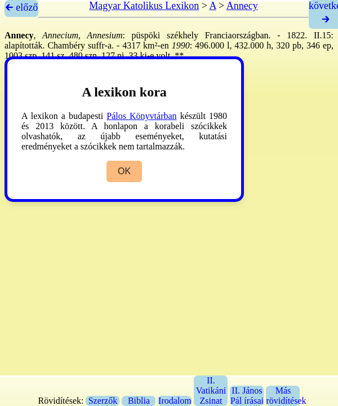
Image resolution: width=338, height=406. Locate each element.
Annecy (242, 5)
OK (124, 171)
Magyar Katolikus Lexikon (144, 5)
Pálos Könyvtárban (141, 116)
